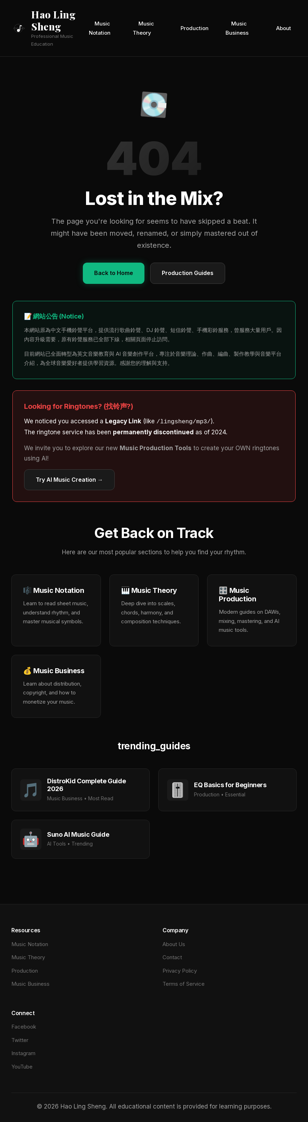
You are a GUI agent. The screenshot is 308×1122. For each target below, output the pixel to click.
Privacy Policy (179, 970)
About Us (173, 943)
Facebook (23, 1026)
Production (195, 28)
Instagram (23, 1052)
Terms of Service (183, 983)
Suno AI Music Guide (78, 833)
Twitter (19, 1039)
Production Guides (187, 272)
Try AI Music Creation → (69, 478)
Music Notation (99, 28)
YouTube (22, 1066)
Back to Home (113, 272)
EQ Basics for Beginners (230, 784)
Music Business (237, 28)
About (283, 28)
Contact (172, 956)
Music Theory (143, 28)
